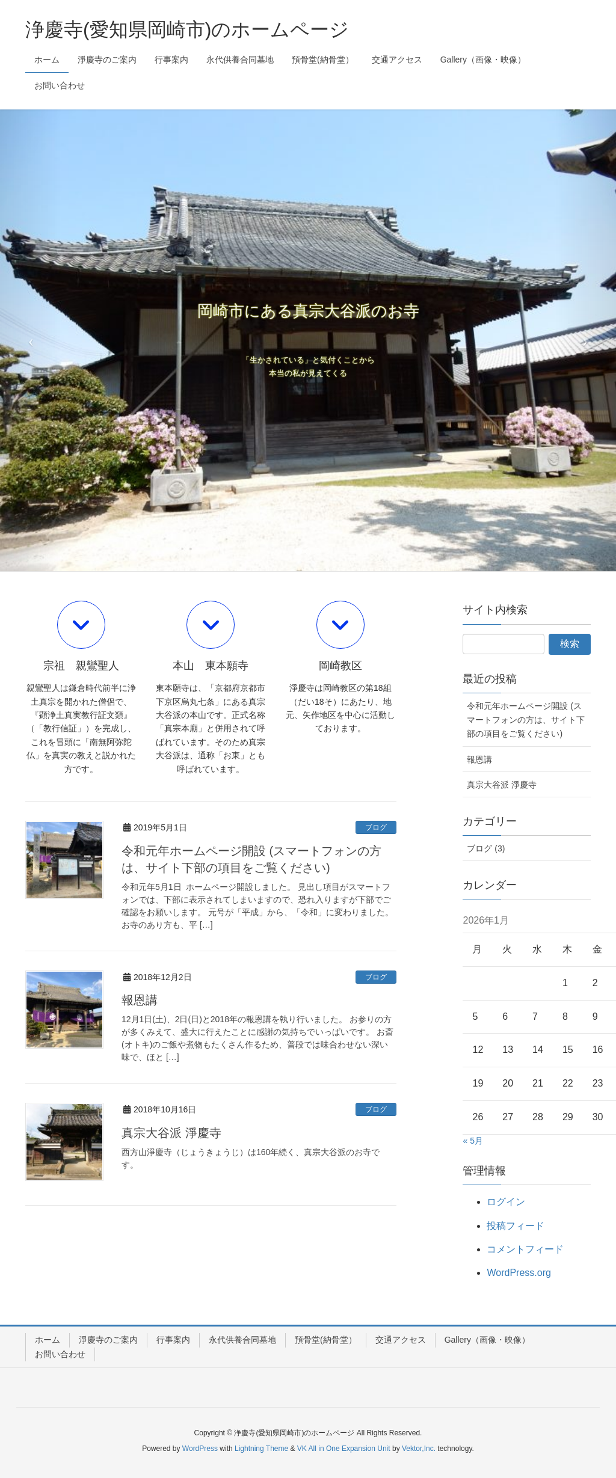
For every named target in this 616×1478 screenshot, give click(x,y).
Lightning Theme (261, 1448)
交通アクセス (400, 1340)
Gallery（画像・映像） (487, 1340)
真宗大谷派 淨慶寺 (171, 1132)
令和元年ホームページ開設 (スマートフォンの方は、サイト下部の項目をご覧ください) (526, 719)
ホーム (47, 1340)
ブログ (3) (486, 848)
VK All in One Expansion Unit (343, 1448)
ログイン (506, 1202)
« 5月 (472, 1140)
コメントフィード (525, 1249)
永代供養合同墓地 (242, 1340)
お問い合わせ (60, 1354)
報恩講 (140, 1000)
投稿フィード (515, 1226)
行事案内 (173, 1340)
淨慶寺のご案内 (108, 1340)
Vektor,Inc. (419, 1448)
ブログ (376, 827)
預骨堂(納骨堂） (326, 1340)
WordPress (200, 1448)
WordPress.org (518, 1273)
